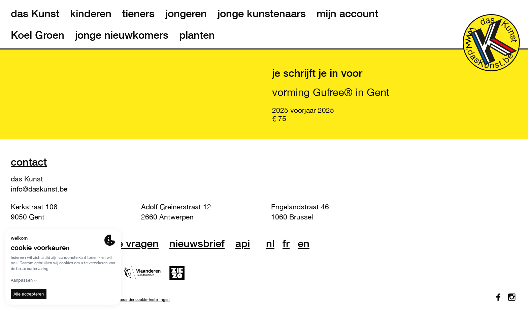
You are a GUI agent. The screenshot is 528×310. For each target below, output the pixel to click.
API (242, 243)
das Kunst (35, 13)
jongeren (186, 13)
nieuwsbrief (197, 243)
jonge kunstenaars (262, 13)
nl (270, 243)
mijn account (347, 13)
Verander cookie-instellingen (144, 299)
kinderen (90, 13)
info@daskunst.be (39, 189)
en (303, 243)
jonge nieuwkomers (121, 35)
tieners (138, 13)
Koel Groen (37, 35)
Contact (29, 162)
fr (286, 243)
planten (197, 35)
